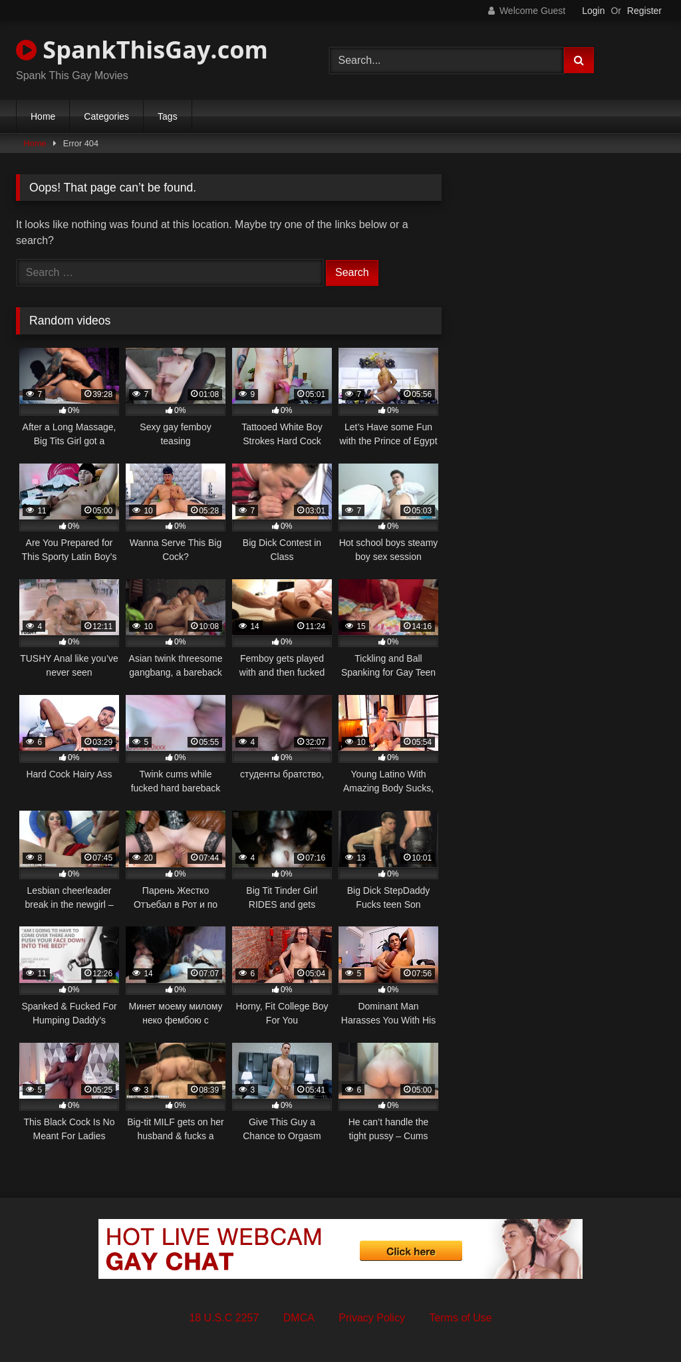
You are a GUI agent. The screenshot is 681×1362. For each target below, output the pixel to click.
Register (644, 10)
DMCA (299, 1317)
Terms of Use (460, 1317)
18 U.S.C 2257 (224, 1317)
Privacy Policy (372, 1317)
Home (43, 116)
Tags (168, 116)
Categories (106, 116)
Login (593, 10)
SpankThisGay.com (142, 49)
